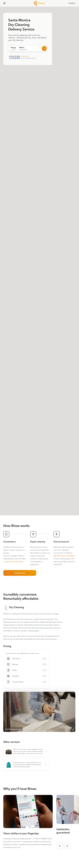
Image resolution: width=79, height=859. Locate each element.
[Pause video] (73, 729)
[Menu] (4, 3)
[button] (71, 553)
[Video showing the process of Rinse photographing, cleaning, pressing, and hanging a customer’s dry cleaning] (39, 712)
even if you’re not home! (14, 561)
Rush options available (65, 556)
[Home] (39, 3)
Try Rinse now (20, 573)
